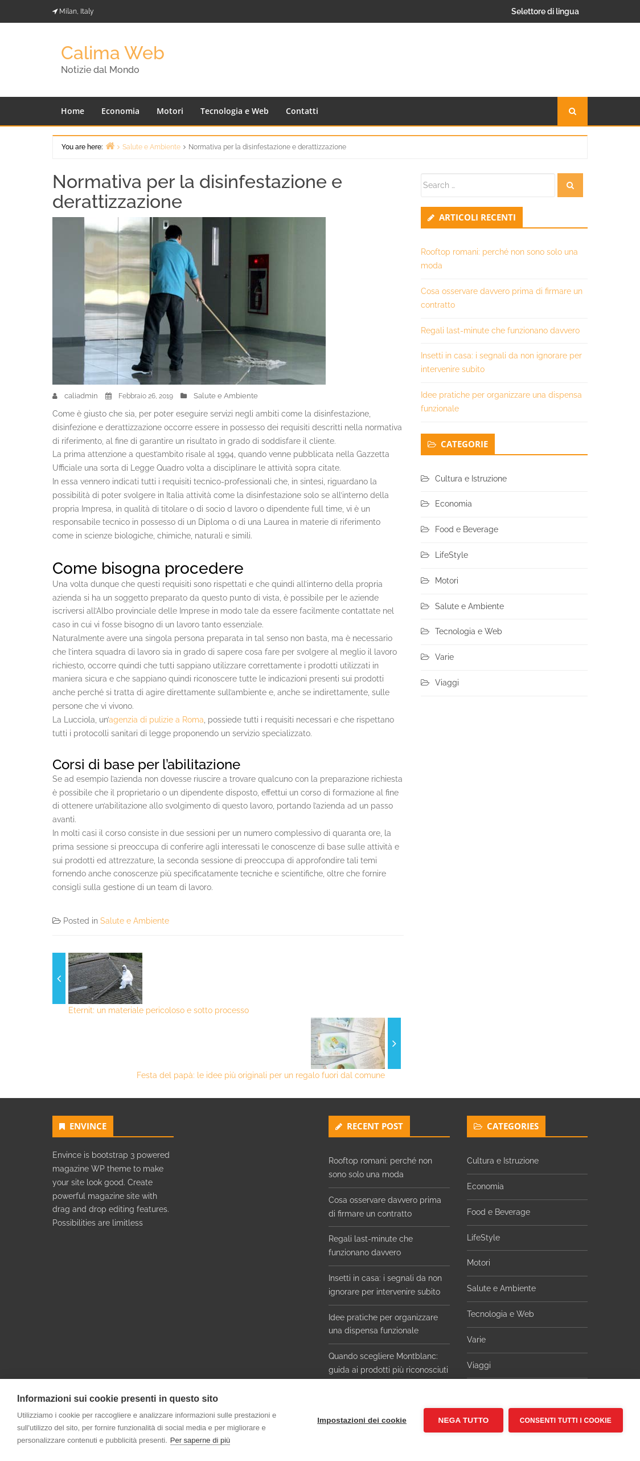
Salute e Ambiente (226, 395)
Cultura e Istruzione (471, 478)
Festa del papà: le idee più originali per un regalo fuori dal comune (261, 1075)
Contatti (302, 110)
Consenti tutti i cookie (566, 1420)
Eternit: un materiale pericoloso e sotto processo (158, 1010)
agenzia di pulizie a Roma (156, 719)
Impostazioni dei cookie (361, 1420)
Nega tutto (462, 1420)
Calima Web (113, 52)
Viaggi (447, 682)
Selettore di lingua (545, 11)
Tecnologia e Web (234, 110)
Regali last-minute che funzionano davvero (500, 330)
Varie (444, 657)
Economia (120, 110)
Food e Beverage (466, 529)
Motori (170, 110)
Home (72, 110)
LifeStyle (451, 555)
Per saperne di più (200, 1440)
